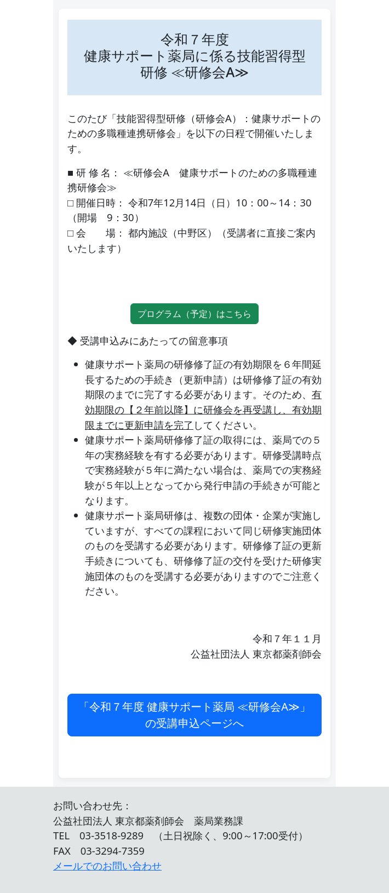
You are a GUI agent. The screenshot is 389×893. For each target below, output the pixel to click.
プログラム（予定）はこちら (194, 314)
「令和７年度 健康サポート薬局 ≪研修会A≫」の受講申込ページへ (194, 714)
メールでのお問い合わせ (107, 865)
